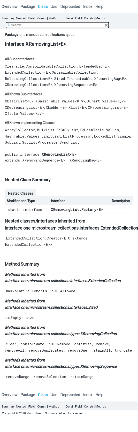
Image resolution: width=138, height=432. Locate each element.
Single (123, 136)
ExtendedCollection (24, 72)
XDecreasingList (21, 107)
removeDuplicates (46, 350)
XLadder (53, 107)
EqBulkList (67, 129)
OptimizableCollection (74, 72)
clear (11, 343)
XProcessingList (104, 107)
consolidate (32, 343)
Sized (59, 78)
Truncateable (79, 78)
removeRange (17, 376)
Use (54, 6)
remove (102, 343)
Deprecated (70, 6)
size (29, 317)
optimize (83, 343)
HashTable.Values (22, 136)
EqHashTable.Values (99, 129)
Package (27, 6)
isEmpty (13, 317)
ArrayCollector (20, 129)
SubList (12, 142)
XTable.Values (19, 113)
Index (87, 6)
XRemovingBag (107, 78)
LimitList (51, 136)
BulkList (46, 129)
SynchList (69, 142)
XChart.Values (101, 101)
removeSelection (49, 376)
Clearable (14, 66)
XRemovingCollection (25, 84)
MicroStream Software (42, 413)
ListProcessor (77, 136)
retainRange (81, 376)
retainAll (101, 350)
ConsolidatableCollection (51, 66)
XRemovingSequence (72, 84)
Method (54, 18)
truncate (123, 350)
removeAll (14, 350)
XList (74, 107)
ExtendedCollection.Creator (34, 238)
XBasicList (16, 101)
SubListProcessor (40, 142)
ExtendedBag (90, 66)
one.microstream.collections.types (46, 34)
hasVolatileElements (26, 290)
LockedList (105, 136)
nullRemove (59, 343)
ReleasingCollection (25, 78)
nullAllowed (63, 290)
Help (99, 6)
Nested (21, 18)
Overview (9, 6)
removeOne (77, 350)
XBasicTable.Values (55, 101)
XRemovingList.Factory (73, 209)
